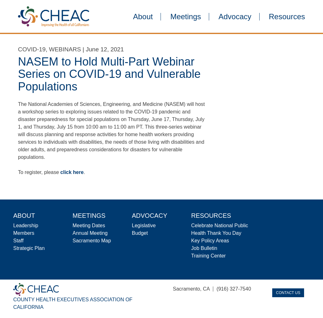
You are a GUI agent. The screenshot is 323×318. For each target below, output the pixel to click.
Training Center (208, 255)
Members (23, 233)
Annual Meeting (90, 233)
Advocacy (235, 16)
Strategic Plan (29, 248)
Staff (18, 240)
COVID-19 (32, 49)
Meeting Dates (89, 225)
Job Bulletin (204, 248)
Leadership (25, 225)
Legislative (144, 225)
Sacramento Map (92, 240)
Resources (287, 16)
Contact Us (288, 293)
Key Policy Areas (210, 240)
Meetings (185, 16)
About (143, 16)
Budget (140, 233)
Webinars (65, 49)
